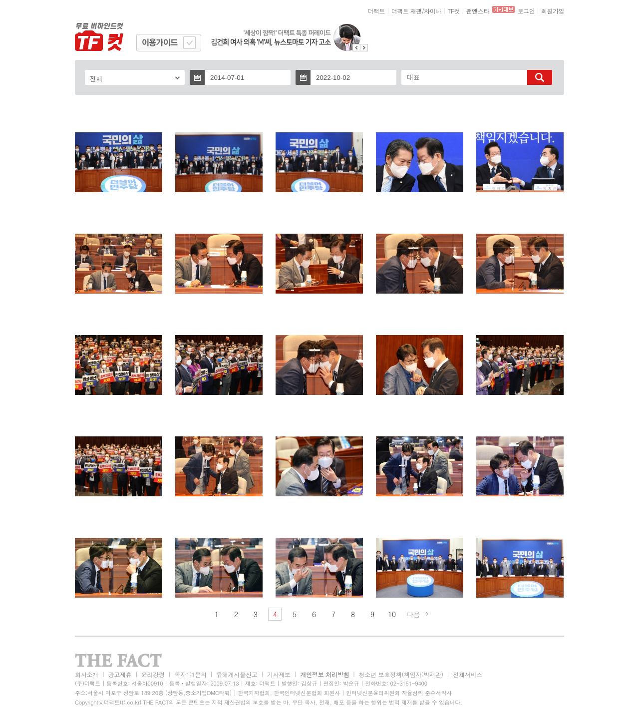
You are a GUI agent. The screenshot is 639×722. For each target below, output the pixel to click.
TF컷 (453, 10)
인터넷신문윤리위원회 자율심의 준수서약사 (399, 693)
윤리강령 (153, 674)
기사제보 (279, 674)
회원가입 (552, 10)
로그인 (526, 10)
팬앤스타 (477, 10)
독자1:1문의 (190, 674)
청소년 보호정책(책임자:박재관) (401, 674)
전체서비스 (467, 674)
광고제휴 (119, 674)
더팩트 (376, 10)
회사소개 (86, 674)
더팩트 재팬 (406, 10)
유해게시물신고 (236, 674)
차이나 (432, 10)
